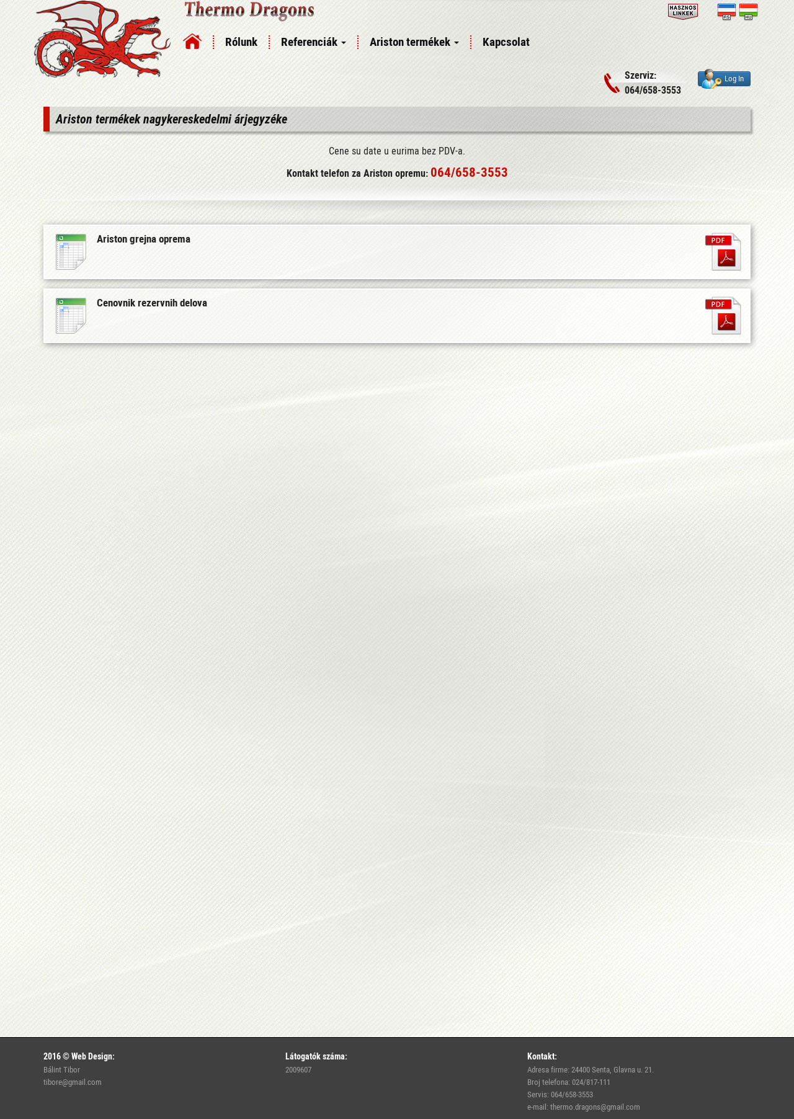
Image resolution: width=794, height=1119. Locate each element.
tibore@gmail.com (72, 1082)
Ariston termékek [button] (414, 42)
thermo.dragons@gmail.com (595, 1107)
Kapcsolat (506, 42)
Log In (723, 79)
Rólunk (241, 42)
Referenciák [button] (313, 42)
